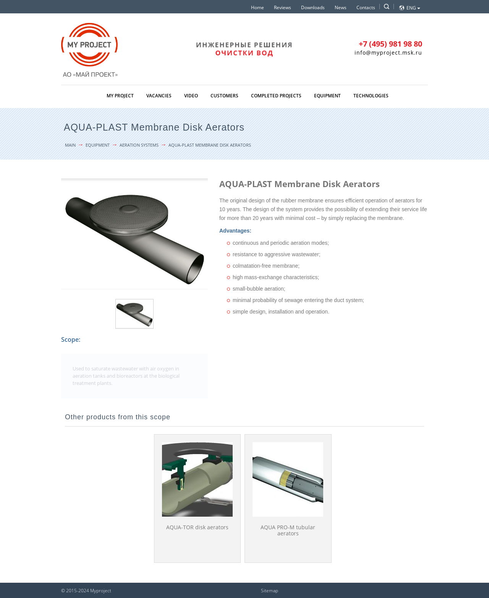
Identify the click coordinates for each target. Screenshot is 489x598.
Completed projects (276, 95)
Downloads (313, 7)
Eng (413, 8)
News (341, 7)
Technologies (371, 95)
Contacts (365, 7)
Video (191, 95)
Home (257, 7)
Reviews (282, 7)
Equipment (327, 95)
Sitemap (269, 590)
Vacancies (159, 95)
